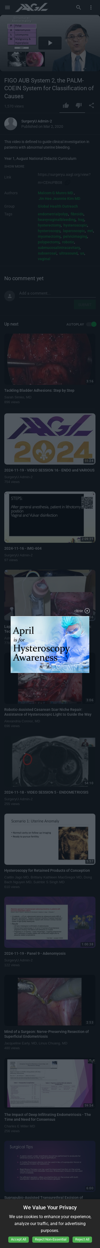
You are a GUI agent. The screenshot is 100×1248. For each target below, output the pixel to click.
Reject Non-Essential (50, 1239)
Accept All (18, 1239)
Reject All (82, 1239)
